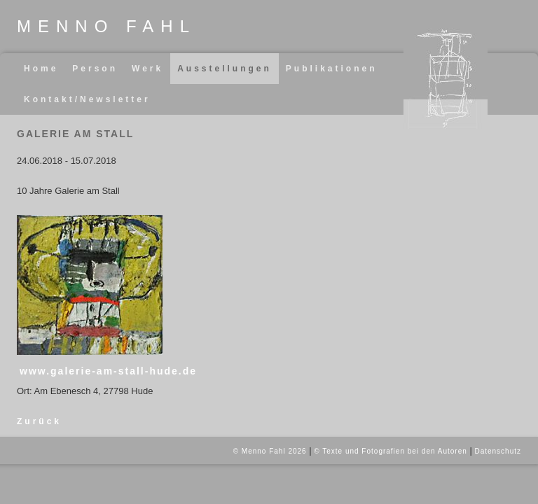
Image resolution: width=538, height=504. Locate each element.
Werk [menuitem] (147, 69)
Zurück (39, 421)
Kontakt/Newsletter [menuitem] (87, 99)
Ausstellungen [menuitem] (224, 69)
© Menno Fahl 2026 (270, 451)
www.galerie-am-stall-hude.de (108, 371)
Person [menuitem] (95, 69)
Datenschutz (497, 451)
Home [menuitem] (41, 69)
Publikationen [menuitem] (332, 69)
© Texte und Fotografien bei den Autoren (390, 451)
